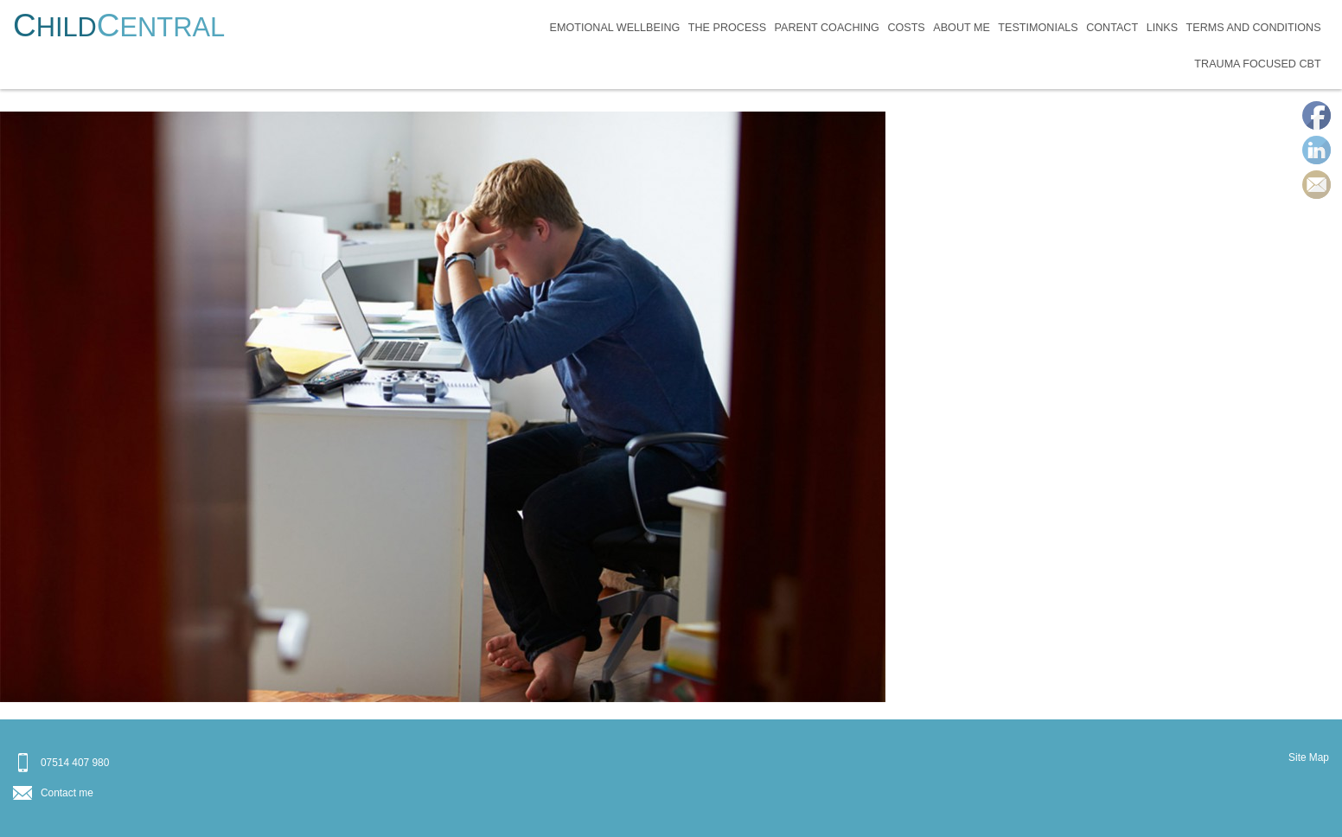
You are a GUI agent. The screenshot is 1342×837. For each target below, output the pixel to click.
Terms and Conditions (1253, 28)
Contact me (67, 793)
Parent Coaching (827, 28)
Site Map (1308, 757)
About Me (961, 28)
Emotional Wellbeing (615, 28)
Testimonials (1037, 28)
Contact (1112, 28)
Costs (905, 28)
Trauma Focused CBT (1257, 64)
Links (1162, 28)
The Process (727, 28)
